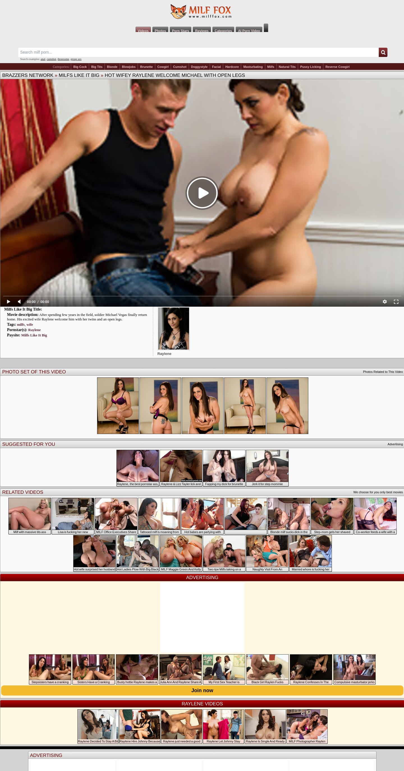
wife (29, 324)
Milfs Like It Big (79, 75)
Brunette (146, 66)
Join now (202, 690)
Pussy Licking (310, 66)
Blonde (112, 66)
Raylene (34, 330)
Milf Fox (202, 12)
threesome (63, 59)
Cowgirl (163, 66)
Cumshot (180, 66)
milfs (20, 324)
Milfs (270, 66)
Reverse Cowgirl (337, 66)
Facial (216, 66)
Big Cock (80, 66)
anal (43, 59)
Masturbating (253, 66)
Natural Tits (287, 66)
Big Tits (96, 66)
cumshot (51, 59)
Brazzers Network (27, 75)
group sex (75, 59)
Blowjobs (129, 66)
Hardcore (232, 66)
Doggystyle (199, 66)
